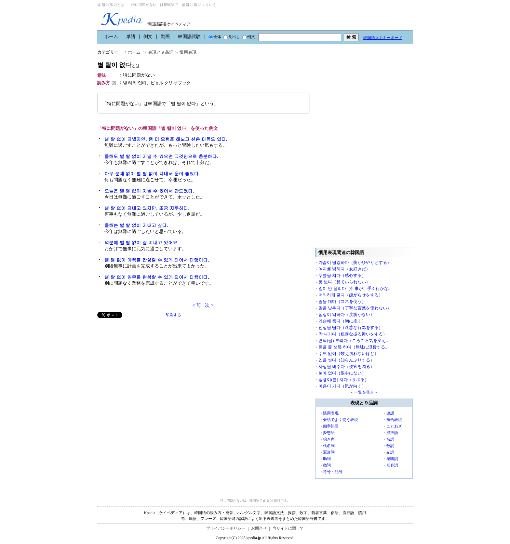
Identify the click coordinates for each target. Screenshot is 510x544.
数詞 (390, 445)
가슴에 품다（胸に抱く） (342, 321)
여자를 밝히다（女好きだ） (344, 268)
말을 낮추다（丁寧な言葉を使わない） (354, 308)
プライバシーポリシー (225, 528)
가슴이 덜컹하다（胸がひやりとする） (354, 262)
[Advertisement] (146, 363)
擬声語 (392, 432)
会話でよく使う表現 (340, 419)
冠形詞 (329, 452)
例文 (148, 36)
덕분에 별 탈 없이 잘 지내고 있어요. (141, 242)
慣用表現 (188, 52)
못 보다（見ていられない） (344, 281)
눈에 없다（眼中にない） (342, 373)
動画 (165, 36)
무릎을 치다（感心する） (342, 275)
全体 (214, 36)
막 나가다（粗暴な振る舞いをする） (352, 334)
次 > (209, 305)
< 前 (196, 305)
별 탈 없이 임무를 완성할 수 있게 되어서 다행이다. (156, 277)
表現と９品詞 (160, 52)
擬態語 (329, 432)
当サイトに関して (288, 528)
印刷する (173, 315)
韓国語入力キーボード (382, 37)
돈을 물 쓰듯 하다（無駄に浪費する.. (352, 347)
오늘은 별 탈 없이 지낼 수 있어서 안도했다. (149, 190)
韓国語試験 (189, 36)
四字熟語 (331, 426)
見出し (231, 36)
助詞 (327, 458)
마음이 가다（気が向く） (342, 386)
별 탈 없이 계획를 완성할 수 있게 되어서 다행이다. (156, 259)
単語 (130, 36)
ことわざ (394, 426)
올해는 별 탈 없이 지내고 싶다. (136, 225)
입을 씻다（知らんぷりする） (346, 360)
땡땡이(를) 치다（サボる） (343, 379)
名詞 (390, 439)
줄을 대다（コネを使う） (342, 301)
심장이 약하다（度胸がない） (346, 314)
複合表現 (394, 419)
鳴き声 (329, 439)
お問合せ (259, 528)
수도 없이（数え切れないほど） (348, 353)
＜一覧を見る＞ (364, 392)
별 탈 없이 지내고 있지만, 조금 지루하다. (146, 208)
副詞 (390, 452)
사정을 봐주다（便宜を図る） (346, 366)
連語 (390, 413)
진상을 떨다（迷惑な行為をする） (350, 327)
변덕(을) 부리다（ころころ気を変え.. (353, 340)
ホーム (111, 36)
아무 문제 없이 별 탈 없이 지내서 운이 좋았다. (152, 173)
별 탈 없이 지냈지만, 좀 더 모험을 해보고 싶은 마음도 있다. (165, 139)
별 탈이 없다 (118, 64)
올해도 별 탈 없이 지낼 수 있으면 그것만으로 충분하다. (161, 156)
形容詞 (392, 465)
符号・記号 (332, 471)
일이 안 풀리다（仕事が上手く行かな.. (354, 288)
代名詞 (329, 445)
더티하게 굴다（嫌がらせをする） (350, 294)
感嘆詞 (392, 458)
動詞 (327, 465)
